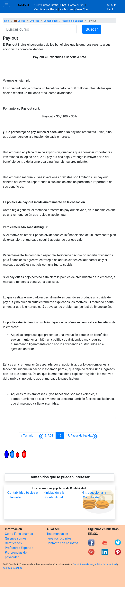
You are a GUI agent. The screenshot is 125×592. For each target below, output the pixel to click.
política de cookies (12, 568)
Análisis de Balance (72, 20)
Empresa (34, 20)
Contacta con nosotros (62, 543)
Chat (63, 5)
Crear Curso (82, 9)
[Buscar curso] (39, 29)
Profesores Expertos (19, 548)
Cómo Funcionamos (19, 534)
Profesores (66, 9)
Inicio (7, 20)
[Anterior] (46, 435)
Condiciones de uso (83, 564)
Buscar (92, 29)
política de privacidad (105, 564)
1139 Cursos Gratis (46, 5)
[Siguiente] (82, 435)
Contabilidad (50, 20)
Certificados (13, 543)
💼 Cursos (19, 20)
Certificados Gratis (46, 9)
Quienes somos (16, 538)
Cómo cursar (76, 5)
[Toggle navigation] (6, 4)
